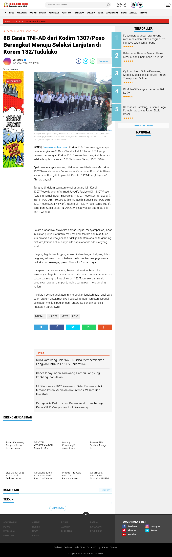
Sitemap (116, 547)
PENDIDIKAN (97, 12)
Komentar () (104, 61)
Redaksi (56, 547)
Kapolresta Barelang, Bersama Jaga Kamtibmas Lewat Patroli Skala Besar (148, 107)
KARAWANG (26, 12)
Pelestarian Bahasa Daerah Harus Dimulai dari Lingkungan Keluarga (146, 56)
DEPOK (123, 12)
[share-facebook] (78, 61)
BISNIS (151, 12)
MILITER (22, 31)
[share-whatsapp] (92, 61)
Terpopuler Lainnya (143, 120)
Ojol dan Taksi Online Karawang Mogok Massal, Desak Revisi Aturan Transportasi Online (145, 75)
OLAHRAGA (66, 531)
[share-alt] (41, 326)
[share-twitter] (85, 61)
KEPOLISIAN (66, 12)
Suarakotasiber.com (55, 147)
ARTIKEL (163, 12)
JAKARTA (111, 12)
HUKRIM (52, 12)
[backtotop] (86, 515)
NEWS (14, 12)
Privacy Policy (94, 547)
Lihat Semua (58, 508)
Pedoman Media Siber (73, 547)
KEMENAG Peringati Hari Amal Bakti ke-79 (148, 88)
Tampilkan (105, 490)
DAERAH (40, 12)
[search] (78, 5)
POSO (39, 31)
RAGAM (35, 535)
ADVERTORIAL (137, 12)
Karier (106, 547)
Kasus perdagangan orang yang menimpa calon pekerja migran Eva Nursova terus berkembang (147, 41)
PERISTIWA (81, 12)
